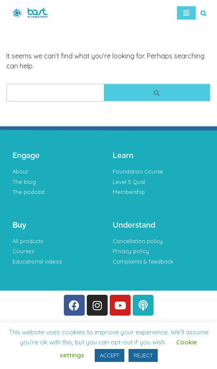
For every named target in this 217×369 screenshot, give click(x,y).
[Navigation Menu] (186, 13)
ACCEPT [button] (109, 355)
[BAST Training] (31, 13)
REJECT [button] (143, 355)
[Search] (203, 13)
